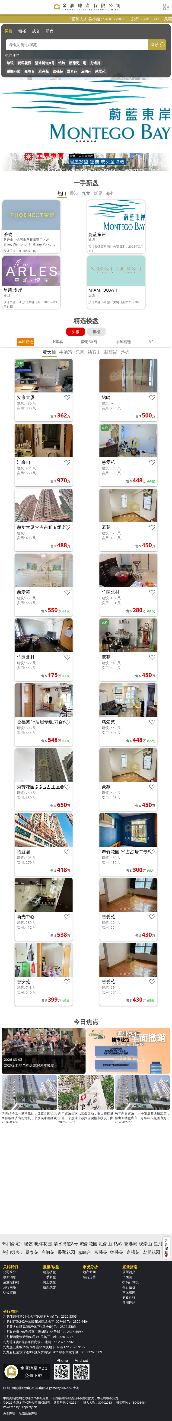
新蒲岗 (110, 352)
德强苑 (58, 71)
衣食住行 (128, 1297)
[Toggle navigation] (6, 7)
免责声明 (9, 1413)
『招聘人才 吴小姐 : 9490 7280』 (106, 19)
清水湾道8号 (44, 63)
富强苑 (100, 1252)
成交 (36, 31)
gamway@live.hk (60, 1388)
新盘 (50, 31)
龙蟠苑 (95, 63)
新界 (98, 193)
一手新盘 (49, 1277)
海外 (110, 193)
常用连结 (128, 1302)
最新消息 (9, 1277)
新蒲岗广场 (77, 63)
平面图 (127, 1277)
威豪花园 (88, 1244)
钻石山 (94, 352)
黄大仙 (49, 352)
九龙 (86, 193)
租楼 (22, 31)
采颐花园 (14, 71)
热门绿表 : (12, 1252)
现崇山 (145, 1244)
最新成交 (49, 1287)
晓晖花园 (24, 63)
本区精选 (25, 341)
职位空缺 (9, 1292)
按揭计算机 (130, 1282)
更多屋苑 (166, 1247)
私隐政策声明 (28, 1413)
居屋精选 (123, 341)
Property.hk (28, 1407)
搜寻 (154, 44)
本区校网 (128, 1292)
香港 (74, 193)
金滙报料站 (11, 1282)
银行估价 (128, 1287)
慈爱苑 (100, 71)
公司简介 (9, 1272)
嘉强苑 (133, 1252)
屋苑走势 (89, 1277)
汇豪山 (105, 1244)
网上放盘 (49, 1282)
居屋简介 (128, 1272)
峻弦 (10, 63)
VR (151, 341)
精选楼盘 (49, 1272)
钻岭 (61, 63)
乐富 (80, 352)
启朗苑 (86, 71)
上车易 (57, 341)
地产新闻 (89, 1272)
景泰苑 (72, 71)
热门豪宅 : (12, 1244)
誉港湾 (130, 1244)
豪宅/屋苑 (89, 341)
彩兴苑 (43, 71)
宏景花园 (151, 1252)
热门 (61, 193)
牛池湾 (65, 352)
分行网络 (9, 1287)
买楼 (9, 31)
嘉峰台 (29, 71)
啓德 (125, 352)
